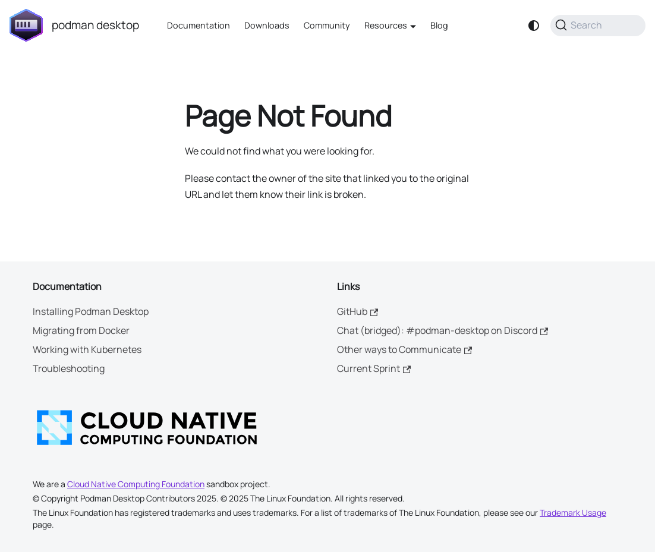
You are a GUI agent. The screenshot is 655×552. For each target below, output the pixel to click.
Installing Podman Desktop (91, 311)
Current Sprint (374, 368)
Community (327, 25)
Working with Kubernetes (87, 349)
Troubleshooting (69, 368)
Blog (439, 25)
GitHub (357, 311)
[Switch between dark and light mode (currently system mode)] (533, 25)
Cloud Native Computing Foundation (135, 484)
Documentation (198, 25)
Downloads (266, 25)
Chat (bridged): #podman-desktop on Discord (442, 330)
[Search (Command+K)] (597, 25)
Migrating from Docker (81, 330)
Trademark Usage (573, 512)
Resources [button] (385, 25)
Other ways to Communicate (404, 349)
